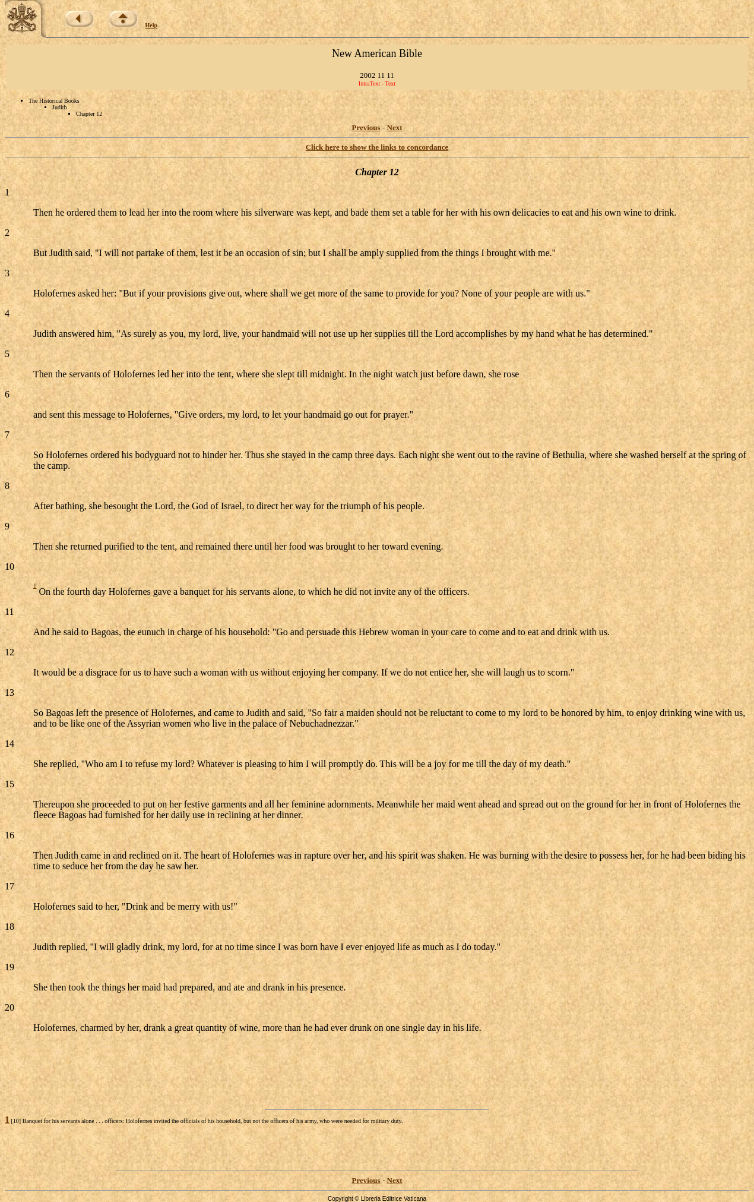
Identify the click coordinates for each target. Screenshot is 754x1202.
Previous (366, 127)
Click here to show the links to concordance (377, 147)
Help (151, 25)
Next (395, 127)
